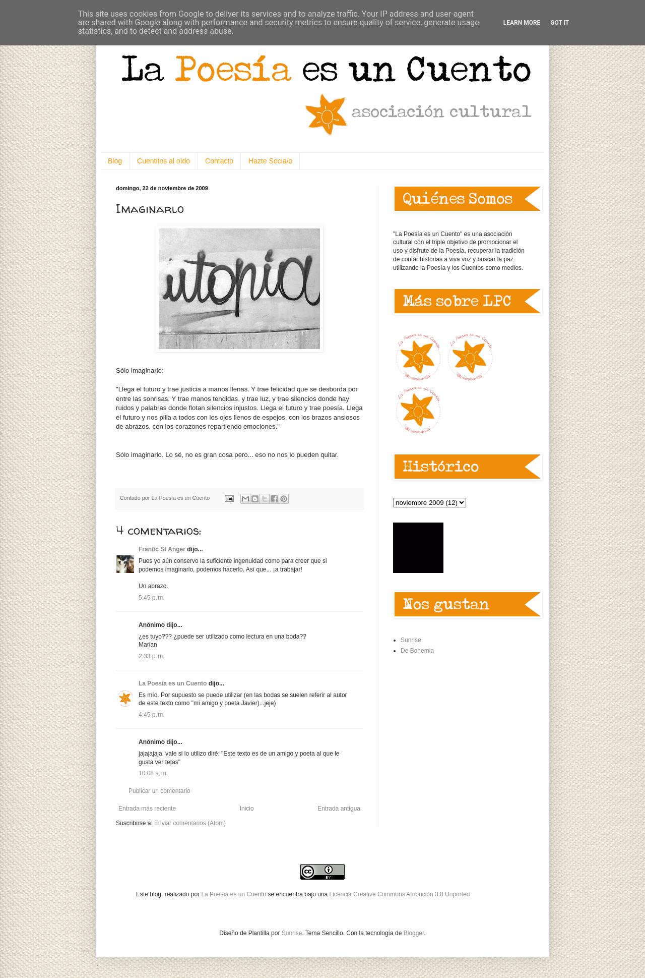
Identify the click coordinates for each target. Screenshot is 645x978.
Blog (115, 161)
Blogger (414, 933)
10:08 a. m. (153, 773)
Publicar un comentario (159, 790)
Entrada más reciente (147, 808)
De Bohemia (417, 650)
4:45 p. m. (152, 714)
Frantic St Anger (162, 549)
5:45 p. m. (152, 597)
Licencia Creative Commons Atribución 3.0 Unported (400, 894)
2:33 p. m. (152, 656)
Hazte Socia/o (270, 161)
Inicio (247, 808)
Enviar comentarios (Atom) (190, 823)
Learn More (522, 22)
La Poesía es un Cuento (173, 683)
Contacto (219, 161)
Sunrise (411, 640)
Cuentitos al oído (163, 161)
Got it (559, 22)
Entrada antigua (338, 808)
